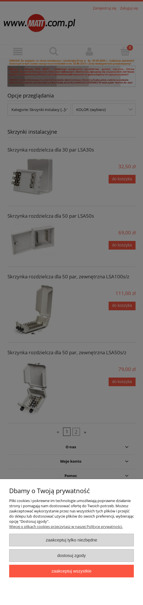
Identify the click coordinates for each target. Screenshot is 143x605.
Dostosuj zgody (71, 555)
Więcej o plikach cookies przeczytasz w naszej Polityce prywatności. (66, 526)
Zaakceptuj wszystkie (71, 570)
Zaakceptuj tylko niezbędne (71, 539)
